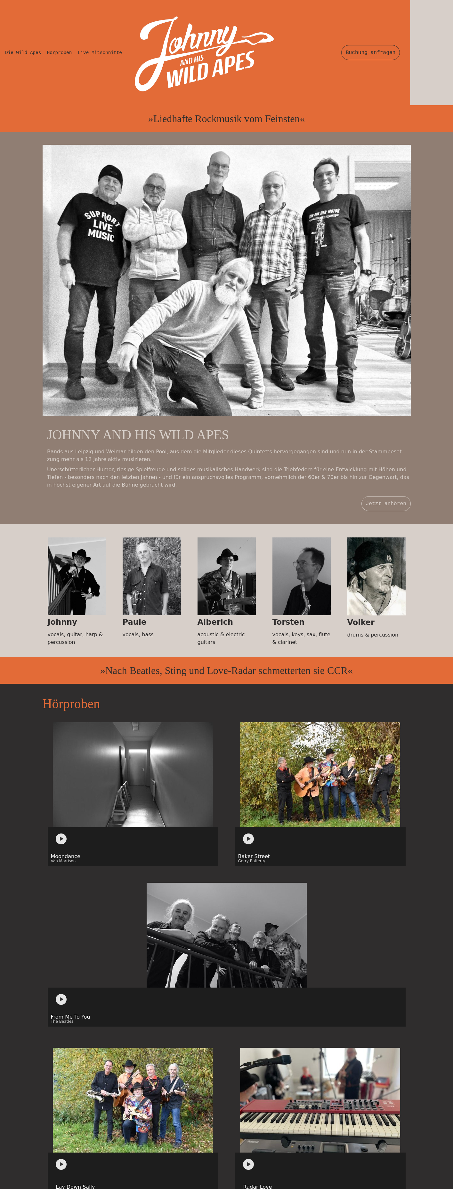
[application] (63, 570)
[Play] (61, 570)
